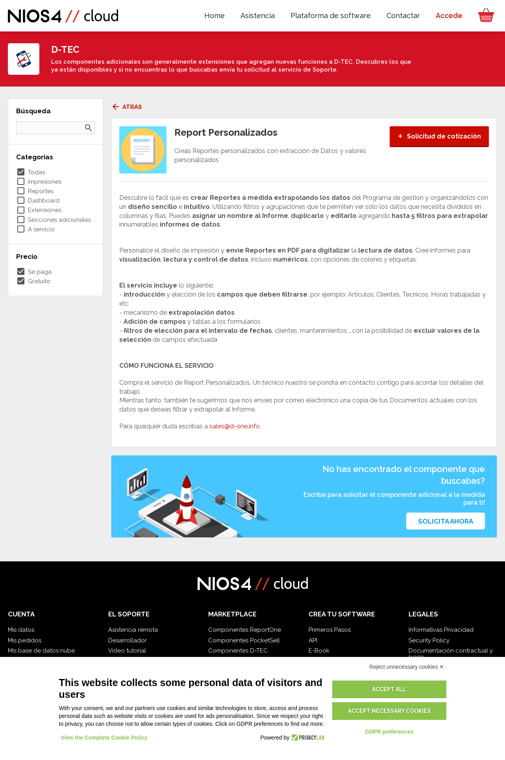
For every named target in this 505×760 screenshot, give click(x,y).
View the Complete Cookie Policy (104, 737)
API (313, 640)
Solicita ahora (445, 521)
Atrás (126, 107)
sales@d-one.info (234, 426)
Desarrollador (127, 640)
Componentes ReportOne (244, 629)
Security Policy (429, 640)
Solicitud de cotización (439, 136)
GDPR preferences (389, 732)
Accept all (389, 689)
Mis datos (21, 629)
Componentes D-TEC (238, 650)
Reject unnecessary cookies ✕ (406, 667)
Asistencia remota (133, 629)
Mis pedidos (24, 640)
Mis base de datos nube (41, 650)
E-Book (319, 650)
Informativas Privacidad (441, 629)
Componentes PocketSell (244, 640)
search (88, 128)
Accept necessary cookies (389, 711)
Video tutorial (127, 650)
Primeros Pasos (330, 629)
